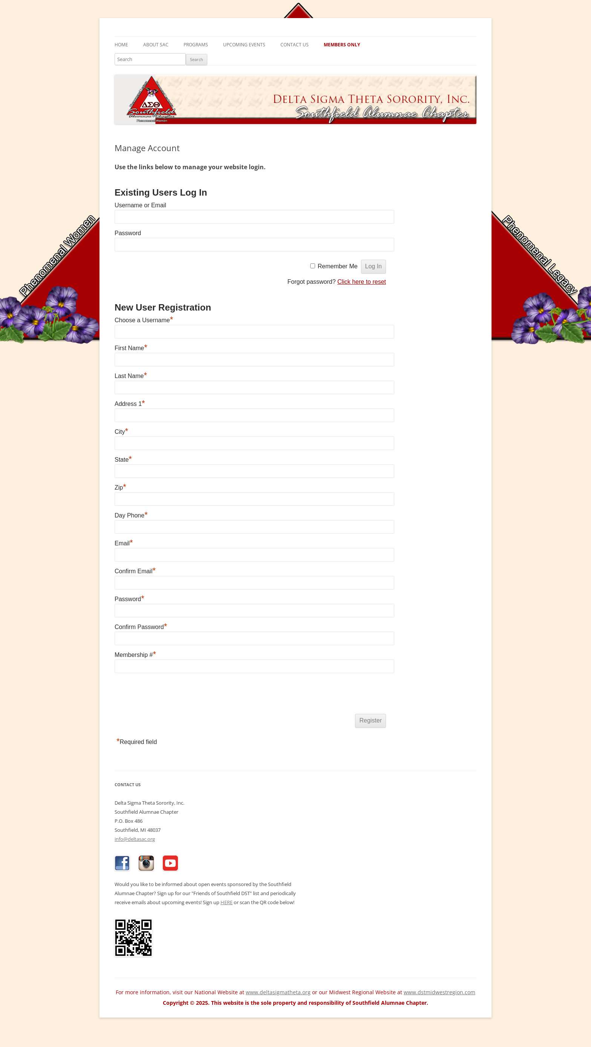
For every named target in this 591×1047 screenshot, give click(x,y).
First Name (131, 348)
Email (124, 543)
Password (128, 233)
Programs (196, 44)
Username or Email (140, 205)
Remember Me (338, 266)
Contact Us (294, 44)
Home (121, 44)
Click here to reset (361, 282)
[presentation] (172, 695)
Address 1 (130, 404)
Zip (120, 487)
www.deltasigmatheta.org (278, 992)
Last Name (131, 376)
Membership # (135, 655)
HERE (226, 902)
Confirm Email (135, 571)
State (123, 459)
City (121, 432)
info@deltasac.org (135, 839)
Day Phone (131, 515)
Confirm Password (141, 627)
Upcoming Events (244, 44)
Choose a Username (144, 320)
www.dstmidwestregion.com (439, 992)
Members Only (342, 44)
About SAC (155, 44)
